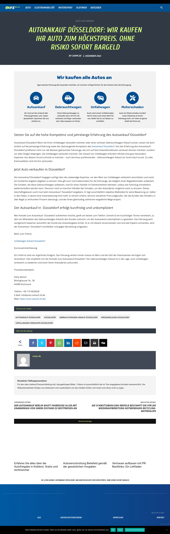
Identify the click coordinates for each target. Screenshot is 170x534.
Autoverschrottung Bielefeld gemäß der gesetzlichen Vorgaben (85, 465)
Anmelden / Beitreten (36, 2)
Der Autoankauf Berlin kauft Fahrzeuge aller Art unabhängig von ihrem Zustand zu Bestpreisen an (45, 407)
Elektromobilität (44, 7)
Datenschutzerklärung (134, 530)
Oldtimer (81, 7)
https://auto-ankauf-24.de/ (33, 298)
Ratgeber (95, 7)
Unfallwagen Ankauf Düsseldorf (29, 241)
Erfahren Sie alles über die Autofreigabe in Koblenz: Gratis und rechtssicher (36, 466)
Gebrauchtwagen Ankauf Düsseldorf (79, 317)
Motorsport (65, 7)
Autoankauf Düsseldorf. (103, 146)
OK (113, 530)
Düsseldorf (50, 317)
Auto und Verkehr (85, 21)
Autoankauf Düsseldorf (28, 317)
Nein (120, 530)
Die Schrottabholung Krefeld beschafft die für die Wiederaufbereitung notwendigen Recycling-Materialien (124, 408)
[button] (161, 8)
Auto (28, 7)
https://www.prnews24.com (41, 360)
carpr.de (76, 56)
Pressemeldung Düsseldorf (115, 317)
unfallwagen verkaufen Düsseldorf (34, 323)
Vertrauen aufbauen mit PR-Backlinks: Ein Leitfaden (129, 465)
